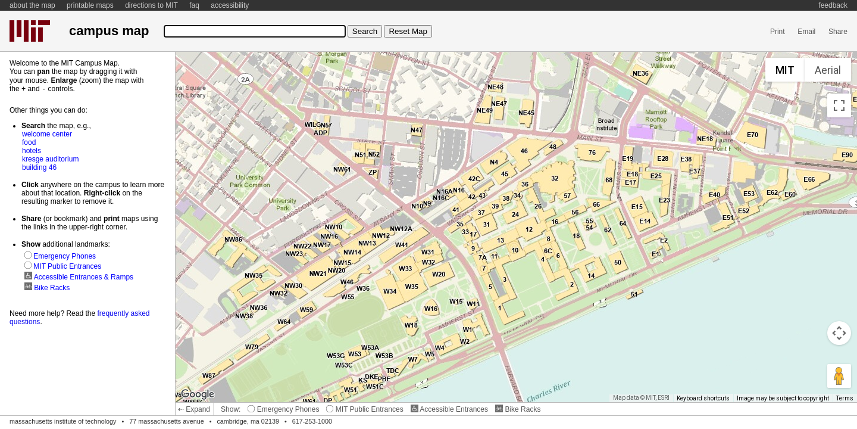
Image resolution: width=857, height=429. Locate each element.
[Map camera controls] (839, 333)
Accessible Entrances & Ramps (78, 276)
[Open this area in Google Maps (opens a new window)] (197, 394)
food (29, 142)
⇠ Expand (194, 409)
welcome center (47, 133)
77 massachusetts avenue (166, 421)
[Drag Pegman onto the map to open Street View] (839, 376)
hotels (31, 150)
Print (777, 31)
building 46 (39, 167)
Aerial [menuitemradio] (828, 70)
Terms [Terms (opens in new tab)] (844, 398)
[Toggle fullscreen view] (839, 105)
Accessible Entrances (449, 409)
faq (194, 5)
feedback (832, 5)
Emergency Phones (283, 409)
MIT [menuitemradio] (785, 70)
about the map (32, 5)
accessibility (230, 5)
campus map (109, 30)
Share (837, 31)
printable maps (90, 5)
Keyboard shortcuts (703, 398)
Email (806, 31)
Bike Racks (517, 409)
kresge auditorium (50, 158)
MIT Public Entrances (364, 409)
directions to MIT (151, 5)
